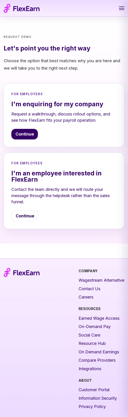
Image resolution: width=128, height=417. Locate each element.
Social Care (89, 335)
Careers (86, 297)
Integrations (90, 368)
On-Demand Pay (95, 326)
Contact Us (89, 288)
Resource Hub (92, 343)
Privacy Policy (92, 406)
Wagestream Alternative (101, 280)
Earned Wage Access (99, 318)
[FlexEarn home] (22, 8)
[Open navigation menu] (121, 8)
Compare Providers (97, 360)
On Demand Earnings (99, 351)
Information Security (98, 398)
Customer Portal (94, 389)
